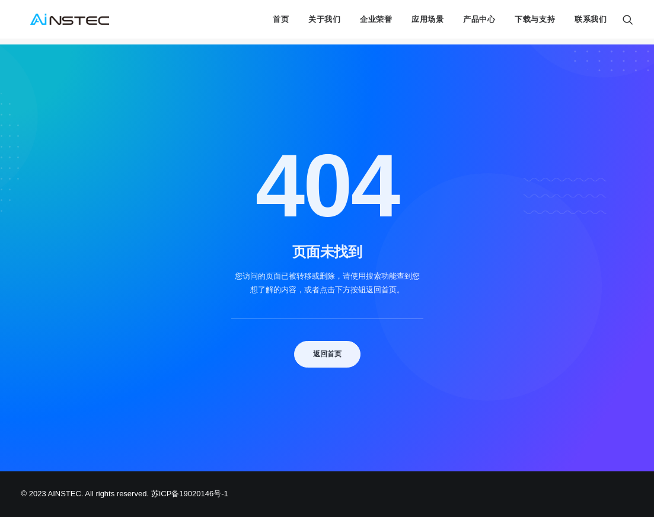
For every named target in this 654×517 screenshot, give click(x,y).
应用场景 (427, 22)
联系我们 (591, 22)
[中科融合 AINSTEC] (66, 22)
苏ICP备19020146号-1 (189, 493)
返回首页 (327, 353)
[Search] (628, 22)
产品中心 (479, 22)
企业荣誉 (376, 22)
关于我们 (324, 22)
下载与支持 (535, 22)
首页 (281, 22)
